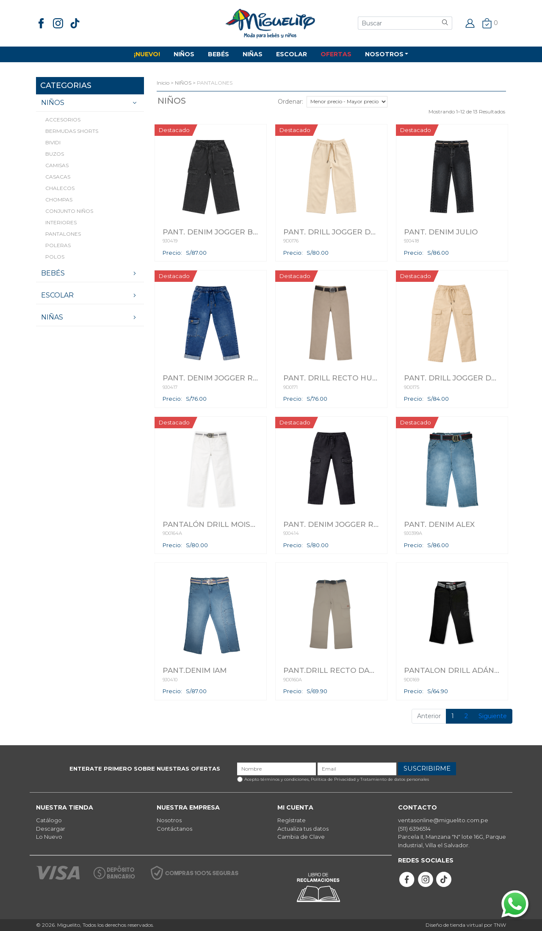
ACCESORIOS (62, 119)
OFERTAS (336, 54)
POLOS (54, 256)
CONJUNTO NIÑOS (69, 211)
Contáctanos (174, 828)
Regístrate (291, 820)
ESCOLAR (291, 54)
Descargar (50, 828)
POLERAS (58, 245)
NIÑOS (184, 54)
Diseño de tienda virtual (454, 925)
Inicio (163, 83)
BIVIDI (53, 142)
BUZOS (54, 154)
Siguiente (492, 716)
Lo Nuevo (49, 836)
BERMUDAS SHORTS (71, 131)
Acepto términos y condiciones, (336, 779)
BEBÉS (218, 54)
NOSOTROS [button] (384, 54)
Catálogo (49, 820)
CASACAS (57, 177)
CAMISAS (57, 165)
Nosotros (169, 820)
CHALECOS (60, 188)
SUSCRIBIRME (427, 768)
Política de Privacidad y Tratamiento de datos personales (370, 779)
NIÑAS (253, 54)
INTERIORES (61, 222)
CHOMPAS (58, 199)
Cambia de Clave (301, 836)
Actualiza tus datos (303, 828)
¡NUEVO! (147, 54)
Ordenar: (290, 101)
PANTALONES (63, 234)
